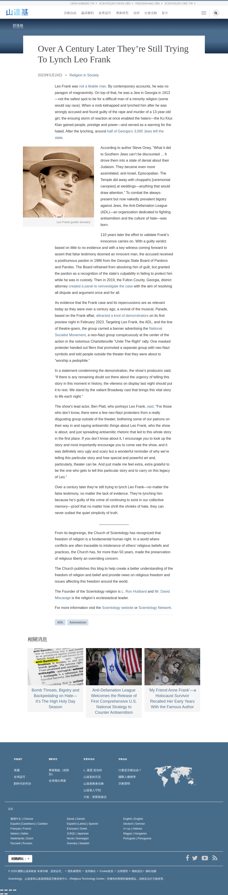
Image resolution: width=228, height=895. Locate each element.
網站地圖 (151, 871)
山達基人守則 (92, 790)
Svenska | (78, 843)
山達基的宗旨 (92, 777)
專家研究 (122, 13)
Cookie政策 (106, 871)
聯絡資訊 (137, 871)
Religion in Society (84, 75)
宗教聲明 (124, 783)
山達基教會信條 (93, 783)
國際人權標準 (127, 777)
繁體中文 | (21, 818)
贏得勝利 (87, 13)
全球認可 (19, 777)
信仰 (136, 13)
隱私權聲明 (74, 871)
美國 (17, 770)
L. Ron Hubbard (134, 591)
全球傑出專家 (57, 780)
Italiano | (19, 833)
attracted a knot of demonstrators (122, 315)
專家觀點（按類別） (59, 772)
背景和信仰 (88, 759)
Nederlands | (21, 838)
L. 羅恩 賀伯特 (92, 770)
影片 (165, 13)
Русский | (21, 843)
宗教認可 (18, 759)
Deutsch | (134, 823)
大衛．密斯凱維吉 (95, 797)
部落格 (18, 25)
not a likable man (92, 86)
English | (133, 818)
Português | (137, 838)
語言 (10, 809)
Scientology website (117, 608)
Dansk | (76, 818)
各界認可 (105, 13)
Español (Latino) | (82, 823)
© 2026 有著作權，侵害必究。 (36, 871)
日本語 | (78, 833)
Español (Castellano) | (29, 823)
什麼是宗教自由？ (130, 770)
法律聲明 (122, 871)
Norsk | (78, 838)
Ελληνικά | (77, 828)
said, (151, 406)
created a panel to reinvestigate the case (101, 286)
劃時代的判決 (22, 783)
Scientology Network (154, 608)
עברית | (132, 828)
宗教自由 (70, 13)
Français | (20, 828)
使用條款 (90, 871)
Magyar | (135, 833)
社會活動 (151, 13)
